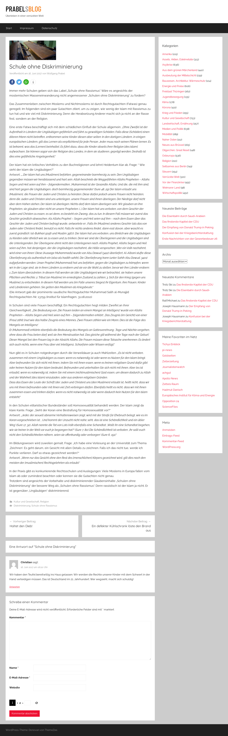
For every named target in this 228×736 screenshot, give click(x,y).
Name (14, 667)
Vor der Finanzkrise (173, 182)
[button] (12, 82)
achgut (166, 372)
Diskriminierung (22, 505)
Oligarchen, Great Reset (175, 150)
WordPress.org (171, 446)
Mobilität (167, 134)
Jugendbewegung (172, 96)
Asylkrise (167, 64)
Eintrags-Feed (171, 435)
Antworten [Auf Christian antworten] (14, 587)
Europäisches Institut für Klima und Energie (188, 395)
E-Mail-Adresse (19, 677)
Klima (165, 102)
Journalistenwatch (173, 366)
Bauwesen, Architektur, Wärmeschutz (183, 80)
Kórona (166, 107)
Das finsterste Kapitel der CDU (180, 221)
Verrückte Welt (170, 176)
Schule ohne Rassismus (44, 505)
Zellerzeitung (170, 361)
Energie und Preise (173, 86)
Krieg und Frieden (172, 112)
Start (9, 28)
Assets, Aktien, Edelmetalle (177, 59)
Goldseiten (169, 355)
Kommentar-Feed (173, 441)
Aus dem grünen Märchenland (179, 70)
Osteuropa (168, 155)
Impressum (27, 28)
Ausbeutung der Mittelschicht (179, 75)
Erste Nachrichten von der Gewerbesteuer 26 (189, 238)
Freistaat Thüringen (173, 91)
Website (14, 687)
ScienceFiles (170, 406)
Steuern (166, 171)
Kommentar (17, 617)
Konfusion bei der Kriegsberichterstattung (187, 233)
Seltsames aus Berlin (174, 166)
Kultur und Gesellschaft (26, 501)
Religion (44, 501)
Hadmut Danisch (172, 389)
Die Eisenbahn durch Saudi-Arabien (183, 216)
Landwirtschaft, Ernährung (177, 123)
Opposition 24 (170, 401)
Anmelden (168, 429)
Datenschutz (49, 28)
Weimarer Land (171, 187)
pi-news (167, 350)
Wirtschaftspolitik (172, 192)
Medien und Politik (172, 128)
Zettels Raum (170, 384)
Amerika (167, 54)
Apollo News (170, 378)
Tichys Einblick (171, 344)
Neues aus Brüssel (173, 144)
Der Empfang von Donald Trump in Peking (188, 227)
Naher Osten (169, 139)
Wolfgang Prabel (56, 73)
